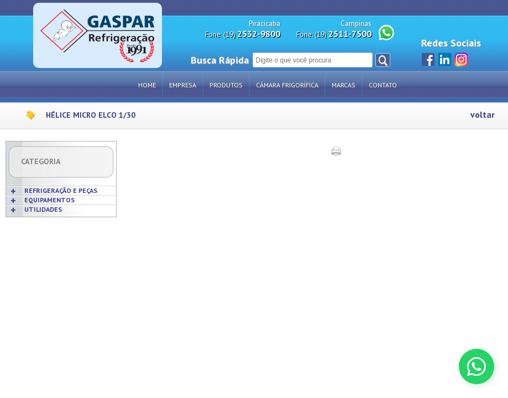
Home (147, 85)
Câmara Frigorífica (287, 85)
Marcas (343, 85)
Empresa (182, 85)
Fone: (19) (242, 34)
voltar (482, 114)
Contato (383, 85)
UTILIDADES (43, 209)
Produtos (226, 85)
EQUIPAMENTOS (49, 200)
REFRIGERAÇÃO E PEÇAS (60, 190)
